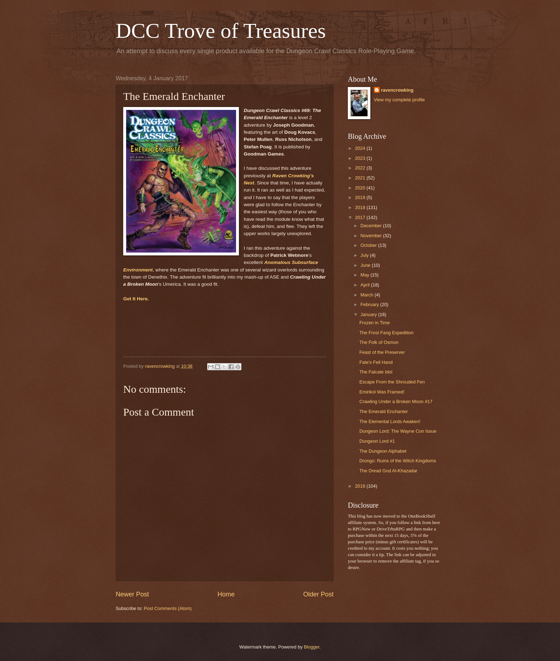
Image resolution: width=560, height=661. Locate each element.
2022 (360, 168)
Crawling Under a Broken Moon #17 (395, 401)
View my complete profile (399, 99)
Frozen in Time (374, 322)
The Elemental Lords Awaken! (389, 421)
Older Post (318, 594)
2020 (360, 187)
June (366, 265)
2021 (360, 177)
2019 (360, 197)
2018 (360, 207)
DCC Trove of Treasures (221, 30)
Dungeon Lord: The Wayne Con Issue (397, 431)
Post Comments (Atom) (168, 608)
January (369, 314)
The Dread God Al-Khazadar (388, 470)
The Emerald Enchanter (383, 411)
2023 (360, 158)
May (365, 275)
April (365, 285)
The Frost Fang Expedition (386, 332)
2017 (360, 217)
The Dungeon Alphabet (382, 451)
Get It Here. (136, 298)
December (371, 225)
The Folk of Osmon (378, 342)
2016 (360, 486)
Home (226, 594)
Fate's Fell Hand (375, 362)
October (369, 245)
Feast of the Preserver (382, 352)
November (371, 235)
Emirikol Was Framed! (381, 392)
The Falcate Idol (375, 372)
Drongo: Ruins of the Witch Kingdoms (397, 460)
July (365, 255)
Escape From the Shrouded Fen (392, 382)
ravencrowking (397, 90)
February (370, 304)
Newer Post (132, 594)
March (367, 295)
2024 (360, 148)
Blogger (312, 647)
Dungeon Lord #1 (377, 441)
